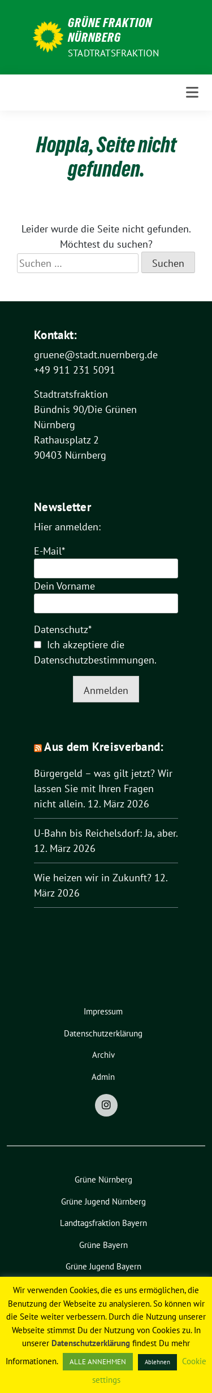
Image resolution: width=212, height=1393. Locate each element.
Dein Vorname (64, 585)
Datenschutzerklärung (90, 1343)
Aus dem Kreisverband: (103, 746)
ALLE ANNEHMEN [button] (98, 1361)
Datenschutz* (63, 629)
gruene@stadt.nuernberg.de (96, 354)
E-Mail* (49, 550)
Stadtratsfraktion (113, 53)
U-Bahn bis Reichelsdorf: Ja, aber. (106, 833)
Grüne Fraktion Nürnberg (110, 30)
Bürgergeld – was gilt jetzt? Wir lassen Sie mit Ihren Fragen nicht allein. (103, 788)
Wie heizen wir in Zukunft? (93, 877)
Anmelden (106, 690)
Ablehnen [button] (157, 1362)
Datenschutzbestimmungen (94, 659)
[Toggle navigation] (192, 92)
